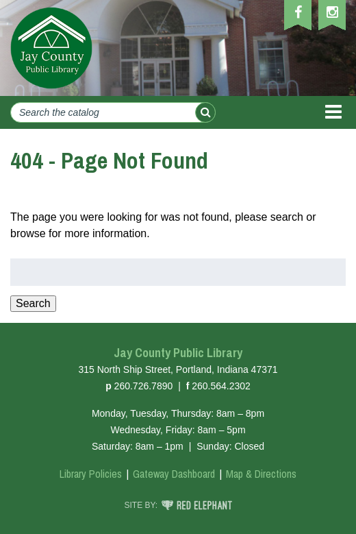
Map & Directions (261, 473)
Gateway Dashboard (174, 473)
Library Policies (91, 473)
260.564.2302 (221, 385)
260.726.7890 (143, 385)
